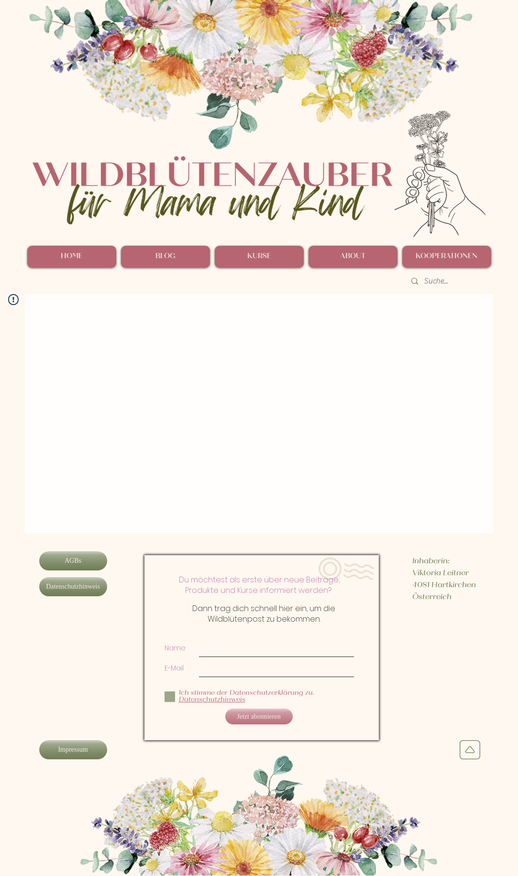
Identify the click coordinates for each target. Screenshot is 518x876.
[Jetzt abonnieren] (259, 716)
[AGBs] (73, 560)
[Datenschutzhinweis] (73, 586)
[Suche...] (449, 281)
